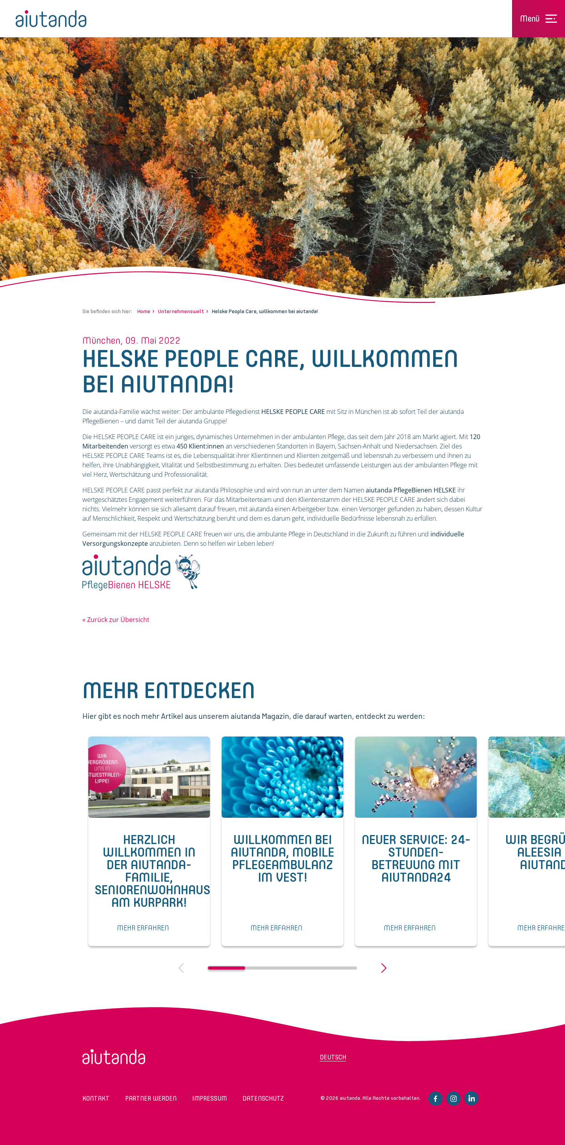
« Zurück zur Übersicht (115, 619)
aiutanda (51, 18)
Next (383, 968)
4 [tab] (338, 968)
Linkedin (472, 1098)
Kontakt (95, 1098)
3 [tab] (301, 968)
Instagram (454, 1099)
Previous (181, 968)
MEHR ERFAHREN (143, 928)
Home (143, 311)
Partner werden (151, 1098)
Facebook (435, 1099)
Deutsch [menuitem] (333, 1057)
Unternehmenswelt (181, 311)
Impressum (209, 1098)
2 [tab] (263, 968)
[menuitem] (351, 1059)
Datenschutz (263, 1098)
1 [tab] (226, 968)
